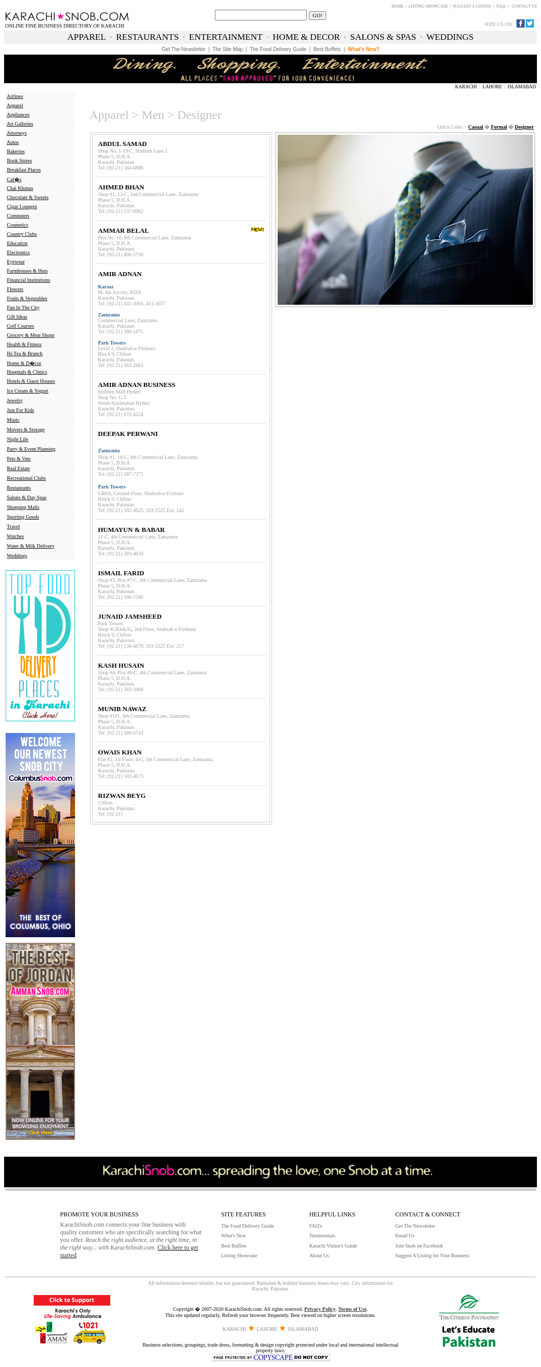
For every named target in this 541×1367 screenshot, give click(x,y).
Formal (499, 127)
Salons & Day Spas (27, 497)
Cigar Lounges (22, 206)
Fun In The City (23, 307)
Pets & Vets (19, 458)
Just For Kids (20, 410)
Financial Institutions (29, 280)
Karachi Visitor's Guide (333, 1246)
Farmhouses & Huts (27, 271)
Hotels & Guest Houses (31, 381)
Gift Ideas (17, 317)
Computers (18, 215)
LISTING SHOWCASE (428, 6)
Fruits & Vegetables (27, 298)
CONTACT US (524, 6)
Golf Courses (20, 326)
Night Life (18, 439)
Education (17, 243)
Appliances (18, 114)
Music (13, 420)
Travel (13, 526)
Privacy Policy (319, 1309)
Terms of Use (352, 1309)
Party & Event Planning (31, 449)
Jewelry (15, 400)
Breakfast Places (24, 170)
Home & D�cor (24, 363)
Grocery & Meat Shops (31, 335)
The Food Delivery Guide (247, 1226)
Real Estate (18, 468)
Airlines (15, 96)
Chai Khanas (20, 188)
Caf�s (14, 179)
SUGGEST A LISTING (472, 6)
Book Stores (19, 160)
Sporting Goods (23, 517)
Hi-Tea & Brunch (25, 353)
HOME (397, 6)
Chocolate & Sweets (28, 197)
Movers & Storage (26, 429)
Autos (13, 142)
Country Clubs (22, 234)
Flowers (15, 289)
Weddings (17, 555)
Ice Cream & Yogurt (27, 391)
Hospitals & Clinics (27, 372)
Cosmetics (18, 225)
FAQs (501, 6)
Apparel (15, 105)
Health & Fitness (24, 344)
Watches (15, 536)
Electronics (18, 252)
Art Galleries (20, 124)
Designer (524, 127)
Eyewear (16, 261)
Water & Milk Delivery (30, 546)
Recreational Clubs (26, 478)
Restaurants (19, 488)
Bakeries (16, 151)
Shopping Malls (23, 507)
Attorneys (17, 133)
